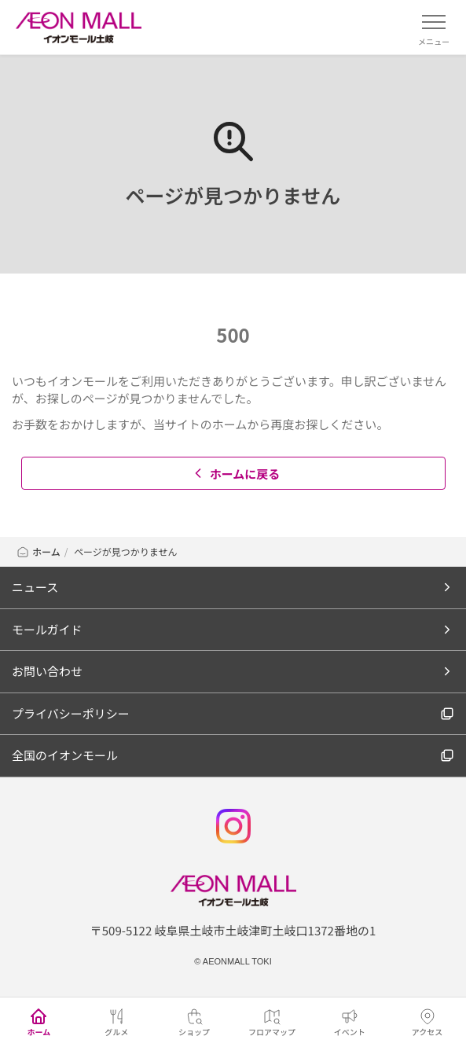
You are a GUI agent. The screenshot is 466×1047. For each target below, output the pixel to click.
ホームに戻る (235, 473)
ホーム (38, 551)
